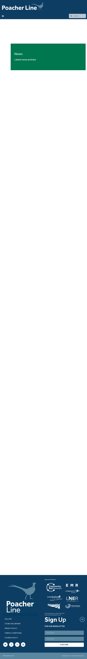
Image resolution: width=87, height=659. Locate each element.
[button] (3, 16)
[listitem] (55, 587)
